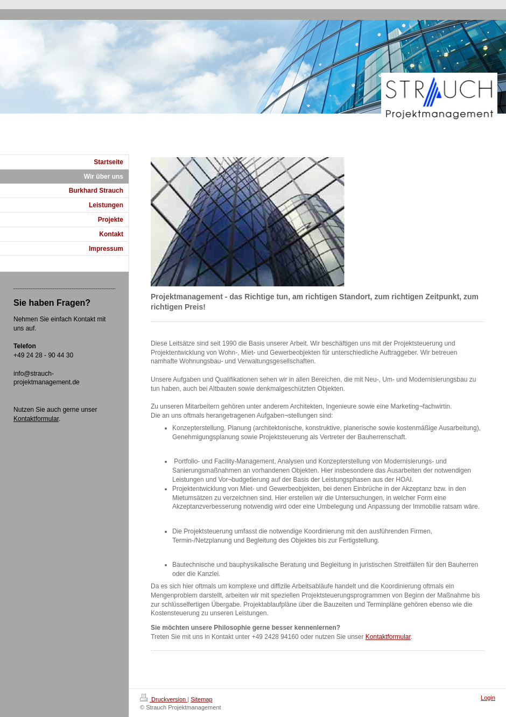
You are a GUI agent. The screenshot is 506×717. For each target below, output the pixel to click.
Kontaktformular (388, 637)
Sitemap (201, 699)
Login (488, 697)
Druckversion (163, 699)
